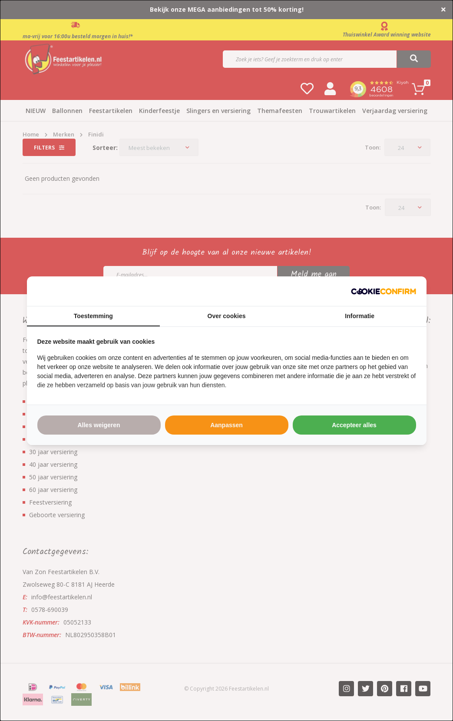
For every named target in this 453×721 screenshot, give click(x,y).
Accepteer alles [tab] (354, 425)
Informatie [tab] (359, 315)
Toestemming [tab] (93, 315)
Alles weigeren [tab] (98, 425)
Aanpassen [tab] (226, 425)
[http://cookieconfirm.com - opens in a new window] (383, 291)
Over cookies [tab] (227, 315)
